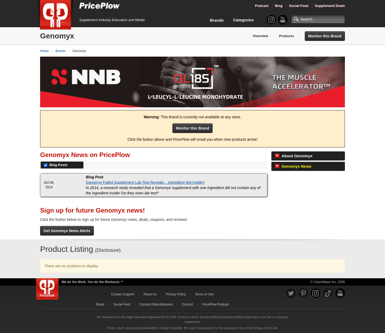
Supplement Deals (330, 6)
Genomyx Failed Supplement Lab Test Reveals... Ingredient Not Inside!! (145, 182)
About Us (149, 294)
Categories (243, 20)
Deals (100, 304)
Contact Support (122, 294)
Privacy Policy (176, 294)
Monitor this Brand (324, 36)
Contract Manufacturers (156, 304)
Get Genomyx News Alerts (67, 231)
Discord (187, 304)
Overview (260, 36)
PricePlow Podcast (215, 304)
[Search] (318, 19)
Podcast (262, 6)
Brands (217, 20)
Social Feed (298, 6)
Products (286, 36)
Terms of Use (204, 294)
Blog (279, 6)
